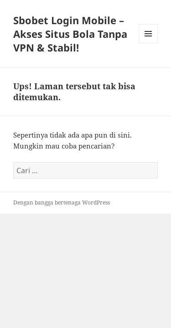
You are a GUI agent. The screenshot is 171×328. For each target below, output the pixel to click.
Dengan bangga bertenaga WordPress (61, 202)
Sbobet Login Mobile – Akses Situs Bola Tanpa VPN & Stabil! (70, 33)
